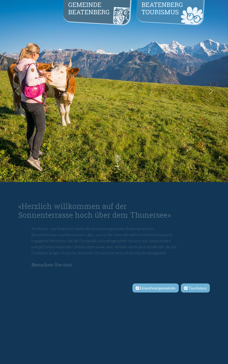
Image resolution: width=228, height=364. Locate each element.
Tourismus (195, 288)
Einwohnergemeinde (155, 288)
